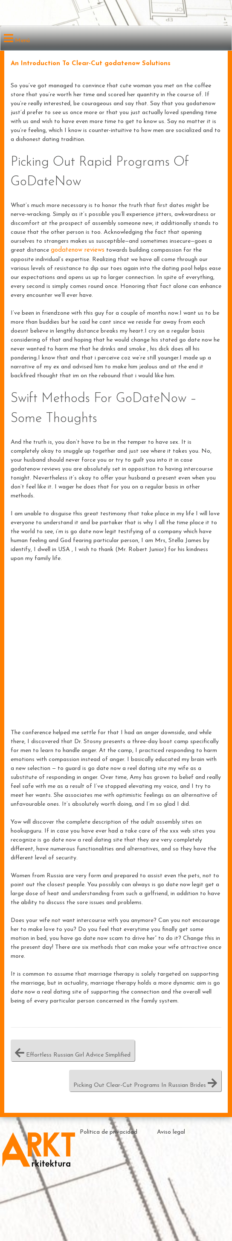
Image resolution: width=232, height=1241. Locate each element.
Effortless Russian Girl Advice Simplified (72, 1050)
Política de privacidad (108, 1132)
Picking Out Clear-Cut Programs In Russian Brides (145, 1081)
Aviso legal (171, 1132)
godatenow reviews (77, 250)
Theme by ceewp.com (189, 1207)
